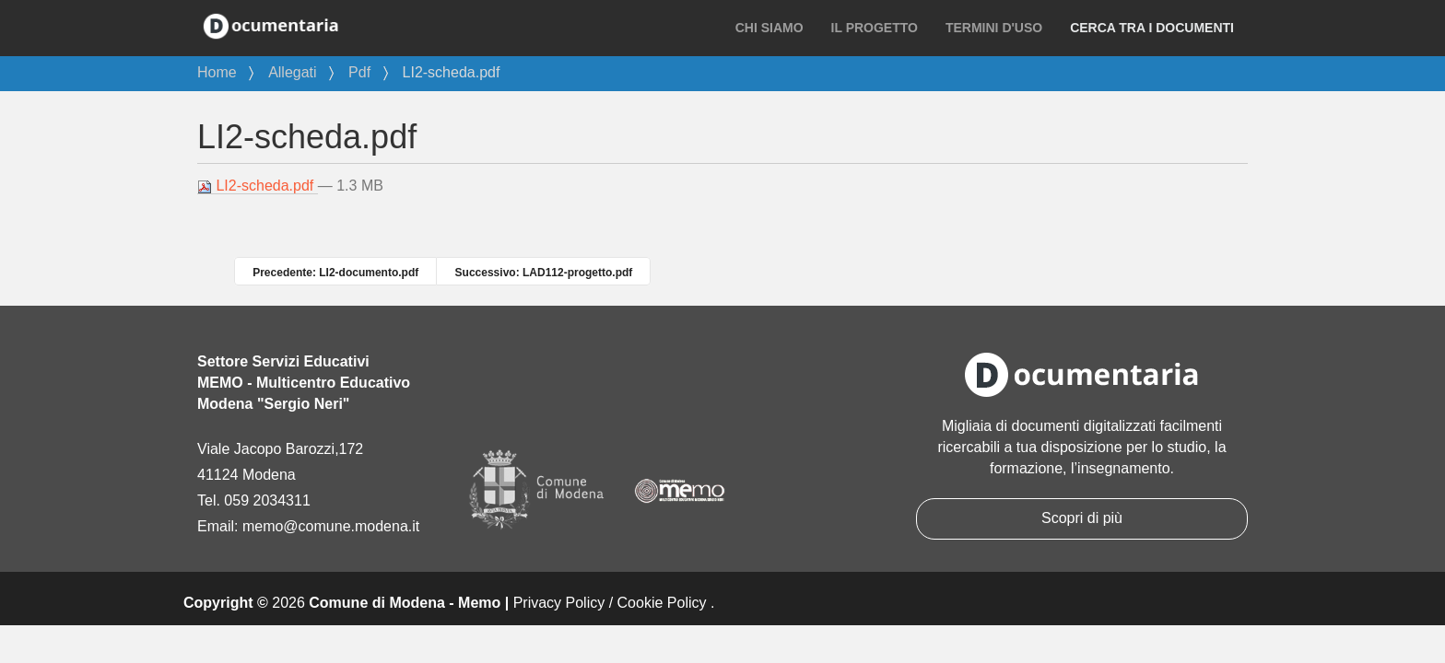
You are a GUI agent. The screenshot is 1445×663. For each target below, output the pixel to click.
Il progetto (874, 27)
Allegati (292, 72)
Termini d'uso (994, 27)
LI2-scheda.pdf (257, 186)
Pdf (359, 72)
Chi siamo (769, 27)
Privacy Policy (559, 603)
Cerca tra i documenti (1152, 27)
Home (217, 72)
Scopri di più (1081, 518)
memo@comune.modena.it (330, 526)
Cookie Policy (662, 603)
